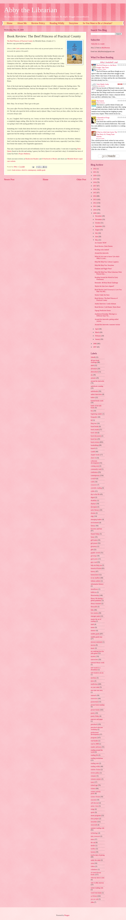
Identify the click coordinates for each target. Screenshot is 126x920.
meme (93, 627)
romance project (96, 779)
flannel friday (95, 534)
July (96, 233)
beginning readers (96, 414)
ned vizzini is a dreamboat (95, 669)
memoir (93, 630)
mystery (93, 656)
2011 (95, 206)
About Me (22, 23)
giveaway (94, 546)
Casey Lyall (100, 119)
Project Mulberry (24, 154)
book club (94, 433)
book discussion (96, 436)
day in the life (95, 494)
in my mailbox (95, 578)
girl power (94, 543)
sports (93, 812)
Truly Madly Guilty (102, 84)
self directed (95, 803)
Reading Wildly (57, 23)
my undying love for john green (97, 652)
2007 (95, 347)
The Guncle (100, 101)
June (96, 236)
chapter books (95, 455)
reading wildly (95, 766)
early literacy (95, 510)
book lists (94, 439)
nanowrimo (94, 659)
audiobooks (94, 391)
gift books (94, 540)
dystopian (94, 507)
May (96, 240)
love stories (94, 613)
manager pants (95, 616)
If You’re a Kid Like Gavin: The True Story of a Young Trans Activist (106, 134)
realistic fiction (95, 769)
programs (94, 738)
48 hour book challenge (95, 361)
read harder (94, 741)
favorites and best (96, 529)
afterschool (94, 372)
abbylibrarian (105, 48)
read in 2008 (95, 744)
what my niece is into (97, 878)
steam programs (96, 815)
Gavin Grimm (101, 138)
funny (92, 537)
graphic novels (95, 553)
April (97, 329)
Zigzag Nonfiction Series (103, 310)
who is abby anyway (97, 883)
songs (92, 809)
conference (94, 472)
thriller (93, 846)
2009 (95, 213)
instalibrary (94, 589)
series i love (94, 806)
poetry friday (95, 716)
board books (95, 426)
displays (93, 504)
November (98, 219)
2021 (95, 172)
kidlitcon (93, 592)
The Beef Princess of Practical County (20, 41)
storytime (94, 822)
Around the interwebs (102, 253)
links (92, 610)
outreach (93, 695)
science (93, 788)
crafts (92, 482)
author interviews (96, 394)
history (93, 571)
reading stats (95, 763)
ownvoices (94, 698)
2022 (95, 169)
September (98, 226)
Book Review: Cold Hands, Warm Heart (107, 307)
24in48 (93, 357)
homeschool (94, 575)
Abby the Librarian (30, 10)
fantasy (93, 526)
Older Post (81, 179)
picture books (95, 710)
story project (95, 819)
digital (93, 497)
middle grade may (96, 637)
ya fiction (94, 896)
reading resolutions (97, 758)
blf (91, 420)
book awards (95, 429)
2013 (95, 199)
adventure (94, 369)
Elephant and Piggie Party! (103, 269)
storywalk (94, 825)
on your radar (95, 687)
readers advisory (96, 747)
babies (93, 397)
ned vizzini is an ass (97, 673)
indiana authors (96, 581)
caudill (93, 452)
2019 (95, 179)
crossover (94, 485)
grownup (93, 556)
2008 (95, 344)
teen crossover (95, 836)
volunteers (94, 869)
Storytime (73, 23)
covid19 (93, 478)
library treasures (96, 603)
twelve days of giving (97, 855)
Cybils (18, 48)
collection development (95, 462)
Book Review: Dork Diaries (103, 246)
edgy (92, 516)
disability (94, 500)
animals (93, 378)
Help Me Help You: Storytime (104, 265)
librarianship (95, 595)
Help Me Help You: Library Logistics (107, 262)
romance (93, 776)
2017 (95, 186)
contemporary (32, 170)
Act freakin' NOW (100, 243)
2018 (95, 182)
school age (94, 785)
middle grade (41, 170)
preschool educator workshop (97, 728)
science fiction (95, 797)
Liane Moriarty (101, 86)
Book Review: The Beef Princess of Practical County (106, 299)
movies (93, 645)
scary (92, 782)
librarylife (94, 607)
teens (92, 839)
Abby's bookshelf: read (109, 62)
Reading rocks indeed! (102, 250)
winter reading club (97, 888)
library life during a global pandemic (97, 599)
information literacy (97, 584)
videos (93, 866)
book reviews (16, 170)
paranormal (94, 702)
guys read (94, 562)
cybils (93, 491)
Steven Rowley (101, 102)
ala (92, 375)
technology (94, 833)
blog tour (94, 423)
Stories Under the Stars (102, 295)
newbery (93, 678)
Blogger (66, 915)
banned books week (97, 401)
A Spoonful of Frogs (102, 117)
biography (94, 417)
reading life (94, 755)
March (97, 332)
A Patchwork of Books (49, 159)
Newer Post (9, 179)
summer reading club (97, 828)
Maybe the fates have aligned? (104, 286)
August (97, 230)
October (98, 223)
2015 (95, 192)
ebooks (93, 513)
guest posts (94, 559)
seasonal (93, 800)
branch (93, 448)
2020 (95, 175)
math (92, 624)
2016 (95, 189)
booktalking (94, 445)
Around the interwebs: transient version (107, 324)
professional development (95, 733)
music (93, 648)
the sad (93, 842)
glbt (92, 549)
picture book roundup (97, 705)
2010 (95, 210)
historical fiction (96, 568)
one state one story (97, 690)
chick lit (24, 170)
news (92, 681)
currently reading (96, 488)
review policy (95, 773)
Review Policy (38, 23)
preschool (94, 724)
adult (92, 365)
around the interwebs (97, 381)
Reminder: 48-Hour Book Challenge (106, 283)
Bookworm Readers (32, 159)
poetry (93, 713)
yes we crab (94, 899)
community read (96, 469)
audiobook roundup (97, 386)
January (97, 339)
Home (9, 23)
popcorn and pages (97, 719)
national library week (97, 663)
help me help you (96, 565)
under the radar (95, 860)
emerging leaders (96, 519)
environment (95, 522)
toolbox (93, 849)
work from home (96, 893)
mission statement (96, 642)
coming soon (95, 466)
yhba (92, 902)
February (98, 336)
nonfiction (94, 684)
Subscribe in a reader (97, 44)
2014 (95, 196)
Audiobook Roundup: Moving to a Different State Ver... (106, 315)
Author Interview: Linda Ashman (105, 304)
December (98, 216)
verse (92, 863)
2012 (95, 203)
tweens (93, 852)
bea (92, 411)
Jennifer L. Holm (102, 69)
